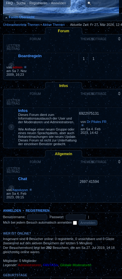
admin (17, 67)
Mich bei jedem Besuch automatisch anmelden (40, 222)
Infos (63, 86)
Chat (22, 178)
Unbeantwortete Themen (21, 24)
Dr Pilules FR (97, 122)
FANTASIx (50, 265)
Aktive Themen (54, 24)
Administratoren (29, 265)
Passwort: (57, 217)
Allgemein (63, 154)
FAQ (9, 3)
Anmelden (58, 3)
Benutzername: (14, 217)
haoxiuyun (20, 190)
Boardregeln (30, 56)
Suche (21, 3)
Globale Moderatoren (75, 265)
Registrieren (38, 3)
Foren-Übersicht (22, 17)
